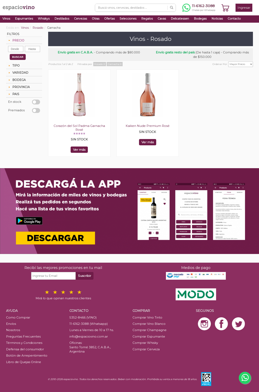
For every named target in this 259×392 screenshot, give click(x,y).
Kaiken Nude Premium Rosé (148, 126)
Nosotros (13, 330)
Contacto (234, 18)
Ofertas (109, 18)
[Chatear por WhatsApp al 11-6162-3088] (198, 8)
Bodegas (200, 18)
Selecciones (128, 18)
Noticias (217, 18)
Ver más (79, 150)
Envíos (11, 324)
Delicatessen (180, 18)
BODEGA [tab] (16, 80)
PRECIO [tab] (15, 40)
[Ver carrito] (225, 8)
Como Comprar (18, 317)
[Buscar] (172, 8)
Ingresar (244, 8)
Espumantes (24, 18)
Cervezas (80, 18)
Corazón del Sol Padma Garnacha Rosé (79, 128)
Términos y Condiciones (24, 343)
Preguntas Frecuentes (23, 336)
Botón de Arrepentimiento (26, 355)
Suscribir (84, 276)
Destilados (61, 18)
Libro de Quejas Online (23, 362)
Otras (95, 18)
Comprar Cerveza (146, 349)
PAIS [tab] (13, 94)
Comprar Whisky (145, 343)
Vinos (6, 18)
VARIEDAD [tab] (17, 72)
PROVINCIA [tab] (18, 87)
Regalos (147, 18)
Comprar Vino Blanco (149, 324)
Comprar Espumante (149, 336)
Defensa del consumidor (25, 349)
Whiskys (44, 18)
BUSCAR (17, 56)
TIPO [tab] (13, 65)
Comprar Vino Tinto (147, 317)
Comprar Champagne (150, 330)
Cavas (162, 18)
